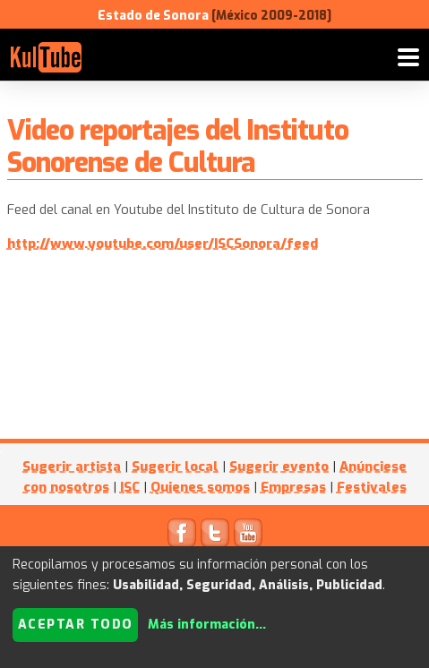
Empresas (293, 487)
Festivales (372, 487)
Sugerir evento (279, 466)
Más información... (207, 624)
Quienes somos (200, 487)
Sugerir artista (71, 466)
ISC (130, 487)
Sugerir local (175, 466)
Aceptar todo (75, 624)
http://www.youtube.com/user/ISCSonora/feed (162, 244)
